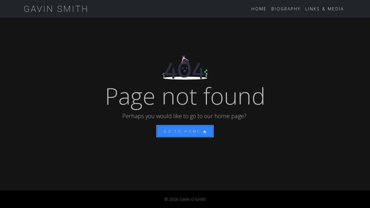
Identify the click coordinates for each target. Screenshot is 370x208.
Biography (286, 9)
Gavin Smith (56, 9)
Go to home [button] (185, 131)
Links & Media (324, 9)
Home (259, 9)
